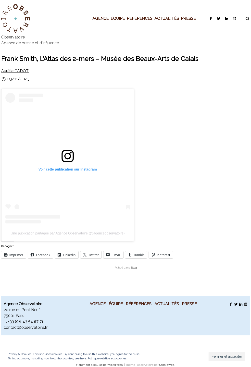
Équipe (118, 18)
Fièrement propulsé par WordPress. (100, 365)
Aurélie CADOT (15, 71)
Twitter (218, 18)
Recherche (245, 19)
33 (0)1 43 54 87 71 (26, 321)
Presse (188, 18)
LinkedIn (226, 18)
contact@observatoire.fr (26, 327)
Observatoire (13, 37)
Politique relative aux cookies (107, 358)
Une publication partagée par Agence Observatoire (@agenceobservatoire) (68, 233)
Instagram (234, 18)
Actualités (166, 18)
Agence (100, 18)
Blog (134, 267)
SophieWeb (166, 365)
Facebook (211, 18)
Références (139, 18)
